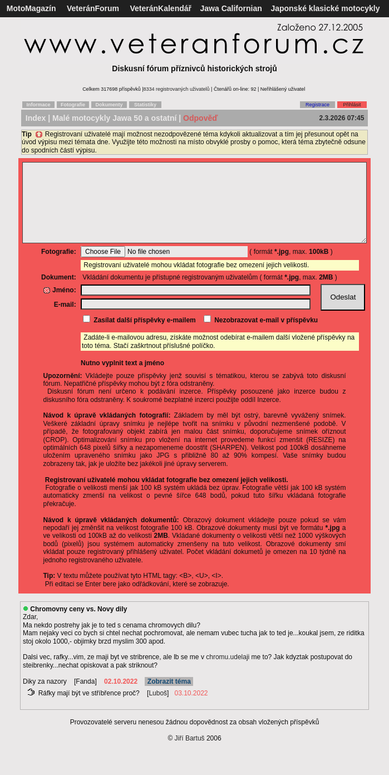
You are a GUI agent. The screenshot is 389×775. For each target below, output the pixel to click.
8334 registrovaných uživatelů (177, 89)
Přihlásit (352, 104)
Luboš (158, 710)
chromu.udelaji (227, 674)
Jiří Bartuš (190, 755)
